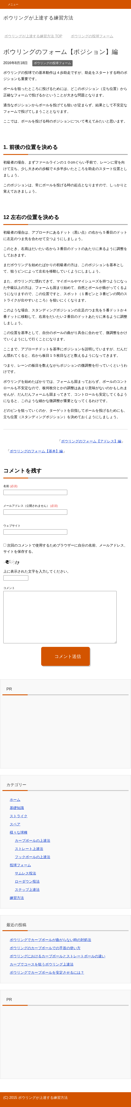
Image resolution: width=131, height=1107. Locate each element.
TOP (33, 36)
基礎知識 (17, 808)
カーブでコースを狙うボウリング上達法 (41, 964)
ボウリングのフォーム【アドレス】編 (91, 441)
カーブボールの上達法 (32, 840)
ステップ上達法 (27, 890)
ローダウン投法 (27, 881)
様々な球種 (18, 832)
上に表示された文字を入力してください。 (37, 571)
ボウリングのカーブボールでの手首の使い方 (45, 948)
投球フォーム (20, 865)
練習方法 (17, 898)
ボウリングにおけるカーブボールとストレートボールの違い (57, 956)
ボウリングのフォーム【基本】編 (36, 451)
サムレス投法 (25, 873)
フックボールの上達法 (32, 857)
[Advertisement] (65, 733)
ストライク (18, 816)
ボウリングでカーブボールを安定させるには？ (47, 972)
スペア (15, 824)
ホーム (15, 800)
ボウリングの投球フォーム (52, 63)
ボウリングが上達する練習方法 (38, 18)
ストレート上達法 (29, 849)
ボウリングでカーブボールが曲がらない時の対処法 (50, 940)
